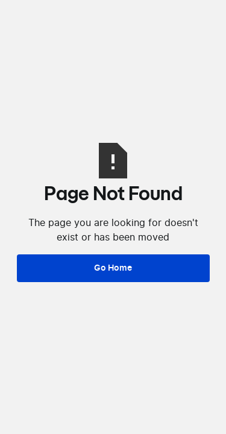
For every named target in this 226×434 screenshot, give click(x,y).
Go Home (113, 267)
